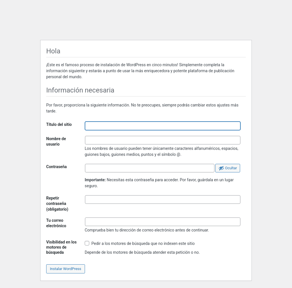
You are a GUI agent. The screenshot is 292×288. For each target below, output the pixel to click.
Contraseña (56, 166)
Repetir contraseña (57, 204)
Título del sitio (59, 124)
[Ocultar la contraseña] (227, 168)
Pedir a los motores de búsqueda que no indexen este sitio (140, 243)
